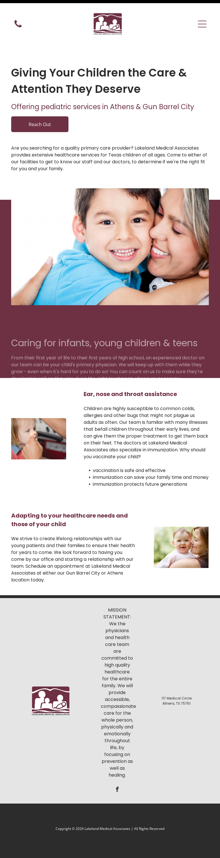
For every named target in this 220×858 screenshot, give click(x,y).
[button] (202, 15)
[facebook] (117, 776)
